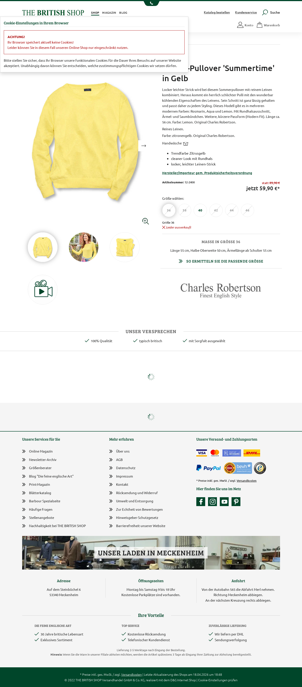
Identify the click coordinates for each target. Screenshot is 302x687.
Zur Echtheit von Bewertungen (136, 509)
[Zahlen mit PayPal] (209, 468)
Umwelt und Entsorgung (131, 501)
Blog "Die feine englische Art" (48, 476)
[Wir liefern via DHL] (252, 453)
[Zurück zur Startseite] (53, 12)
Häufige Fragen (37, 509)
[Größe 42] (216, 210)
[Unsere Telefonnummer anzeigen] (151, 3)
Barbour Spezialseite (41, 501)
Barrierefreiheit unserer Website (137, 526)
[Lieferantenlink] (221, 292)
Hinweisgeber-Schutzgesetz (133, 517)
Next (143, 145)
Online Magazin (37, 451)
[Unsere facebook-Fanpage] (201, 501)
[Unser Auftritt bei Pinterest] (236, 501)
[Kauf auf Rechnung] (231, 453)
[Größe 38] (184, 210)
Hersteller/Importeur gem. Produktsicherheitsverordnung (207, 173)
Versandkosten (247, 481)
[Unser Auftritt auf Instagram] (213, 501)
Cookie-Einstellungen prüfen (218, 680)
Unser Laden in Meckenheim (151, 552)
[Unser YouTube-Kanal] (225, 501)
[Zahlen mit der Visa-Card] (201, 453)
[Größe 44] (231, 210)
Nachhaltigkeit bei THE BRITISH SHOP (54, 526)
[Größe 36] (168, 210)
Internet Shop (186, 680)
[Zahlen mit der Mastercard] (214, 453)
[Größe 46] (247, 210)
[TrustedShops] (260, 468)
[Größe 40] (200, 210)
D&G (173, 680)
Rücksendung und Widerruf (133, 493)
